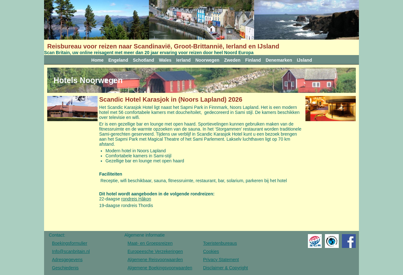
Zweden (232, 60)
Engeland (118, 60)
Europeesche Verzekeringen (155, 251)
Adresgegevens (67, 259)
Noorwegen (207, 60)
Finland (253, 60)
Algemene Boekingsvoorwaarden (160, 267)
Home (97, 60)
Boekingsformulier (69, 243)
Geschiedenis (65, 267)
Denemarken (279, 60)
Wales (165, 60)
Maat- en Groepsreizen (150, 243)
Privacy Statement (221, 259)
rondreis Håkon (136, 198)
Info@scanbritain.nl (71, 251)
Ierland (183, 60)
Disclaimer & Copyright (225, 267)
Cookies (211, 251)
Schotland (143, 60)
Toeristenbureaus (220, 243)
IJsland (304, 60)
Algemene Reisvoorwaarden (155, 259)
